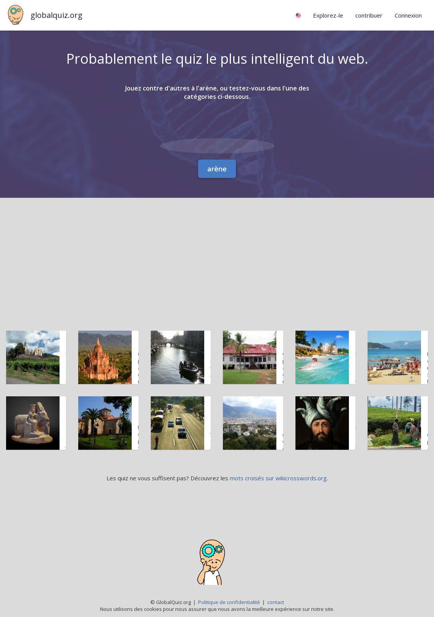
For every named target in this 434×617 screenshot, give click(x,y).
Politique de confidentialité (229, 602)
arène (217, 168)
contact (275, 602)
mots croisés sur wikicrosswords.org (278, 478)
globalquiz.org (56, 15)
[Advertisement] (217, 255)
